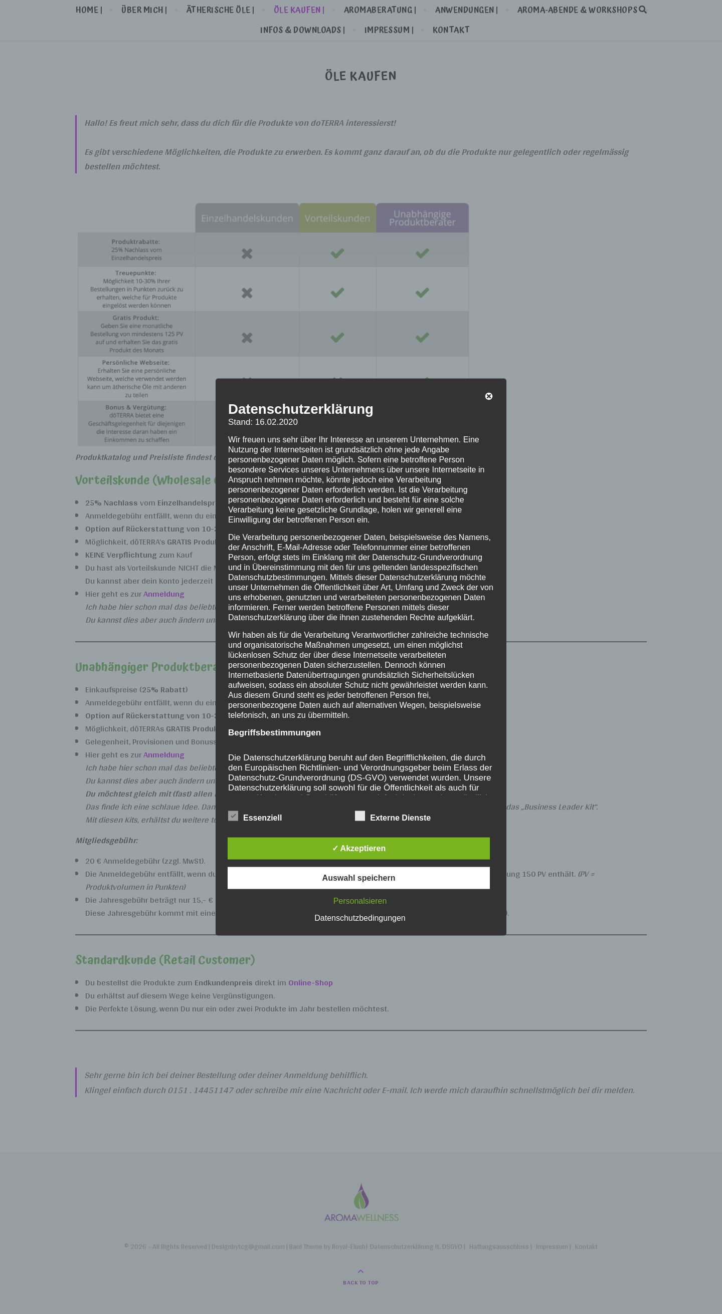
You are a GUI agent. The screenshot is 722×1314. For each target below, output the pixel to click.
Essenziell (255, 816)
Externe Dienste (393, 816)
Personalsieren (360, 901)
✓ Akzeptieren (359, 848)
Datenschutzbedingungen (359, 918)
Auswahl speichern (359, 878)
